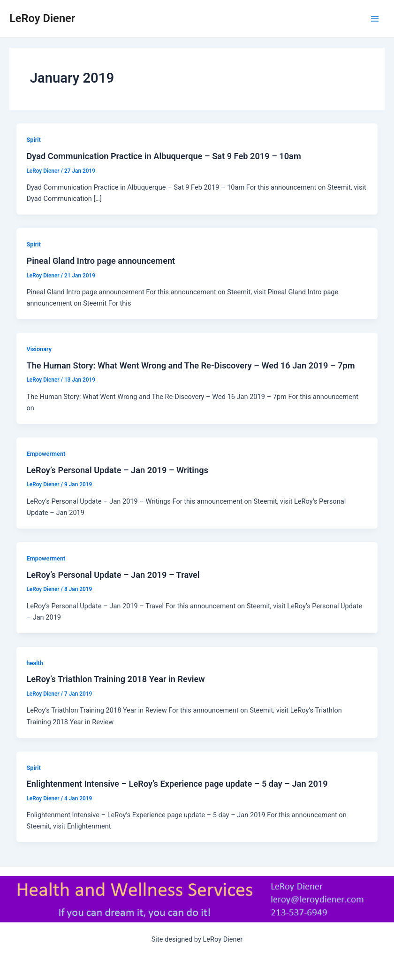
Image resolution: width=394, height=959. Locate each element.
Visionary (39, 349)
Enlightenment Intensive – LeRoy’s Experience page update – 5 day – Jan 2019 (176, 784)
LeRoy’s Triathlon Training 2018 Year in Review (115, 679)
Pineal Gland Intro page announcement (100, 261)
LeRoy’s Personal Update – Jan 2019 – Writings (117, 470)
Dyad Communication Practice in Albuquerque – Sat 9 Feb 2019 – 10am (163, 156)
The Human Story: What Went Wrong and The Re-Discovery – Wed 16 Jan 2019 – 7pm (190, 365)
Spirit (33, 139)
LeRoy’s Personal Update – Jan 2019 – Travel (112, 575)
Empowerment (45, 453)
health (34, 663)
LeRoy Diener (42, 18)
